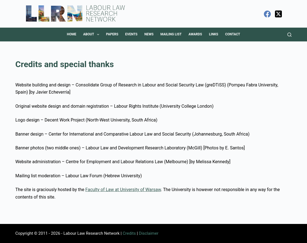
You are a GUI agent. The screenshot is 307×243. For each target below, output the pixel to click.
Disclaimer (149, 233)
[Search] (289, 35)
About (92, 34)
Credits (129, 233)
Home (71, 34)
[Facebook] (267, 13)
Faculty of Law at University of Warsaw (123, 189)
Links (213, 34)
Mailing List (171, 34)
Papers (112, 34)
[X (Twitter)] (278, 13)
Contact (232, 34)
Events (131, 34)
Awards (195, 34)
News (148, 34)
